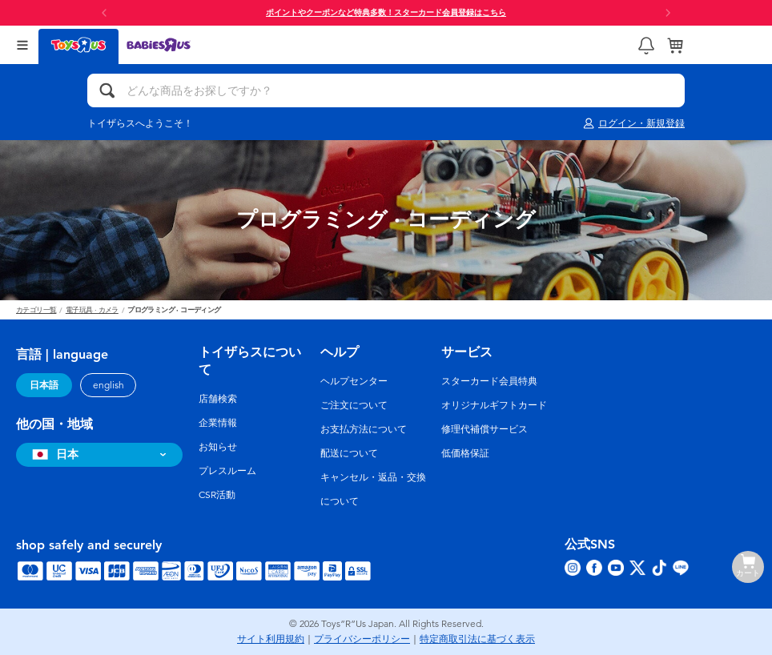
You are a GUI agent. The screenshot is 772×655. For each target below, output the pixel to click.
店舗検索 (218, 398)
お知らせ (218, 446)
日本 (53, 454)
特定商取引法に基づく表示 (477, 639)
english (108, 385)
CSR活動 (217, 494)
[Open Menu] (22, 44)
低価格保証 (465, 453)
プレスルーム (227, 470)
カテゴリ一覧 (36, 310)
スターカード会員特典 (489, 381)
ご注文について (354, 405)
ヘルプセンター (354, 381)
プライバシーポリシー (362, 639)
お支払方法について (363, 429)
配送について (349, 453)
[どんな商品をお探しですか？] (386, 90)
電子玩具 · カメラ (92, 310)
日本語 (44, 385)
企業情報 (218, 422)
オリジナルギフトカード (494, 405)
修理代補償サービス (484, 429)
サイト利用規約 (270, 639)
